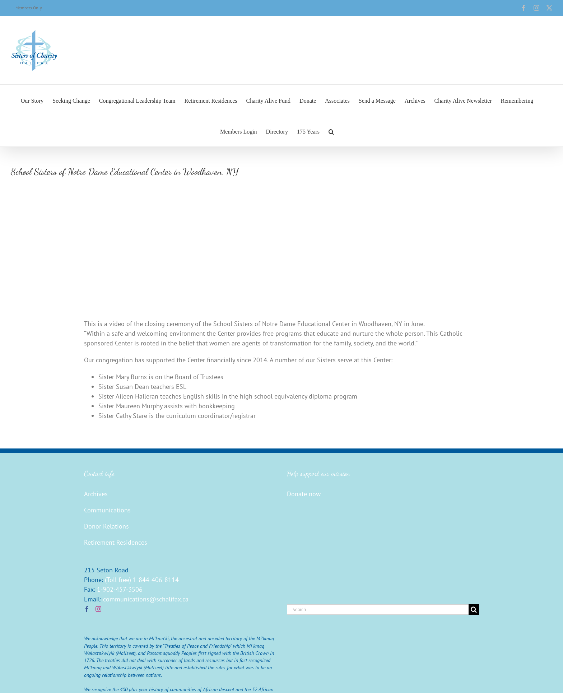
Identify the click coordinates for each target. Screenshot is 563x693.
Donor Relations (106, 526)
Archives (96, 494)
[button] (331, 131)
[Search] (474, 609)
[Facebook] (87, 609)
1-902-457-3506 (120, 589)
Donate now (304, 494)
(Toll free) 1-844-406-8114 (142, 580)
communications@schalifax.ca (146, 599)
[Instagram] (98, 609)
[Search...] (378, 609)
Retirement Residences (115, 542)
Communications (107, 510)
